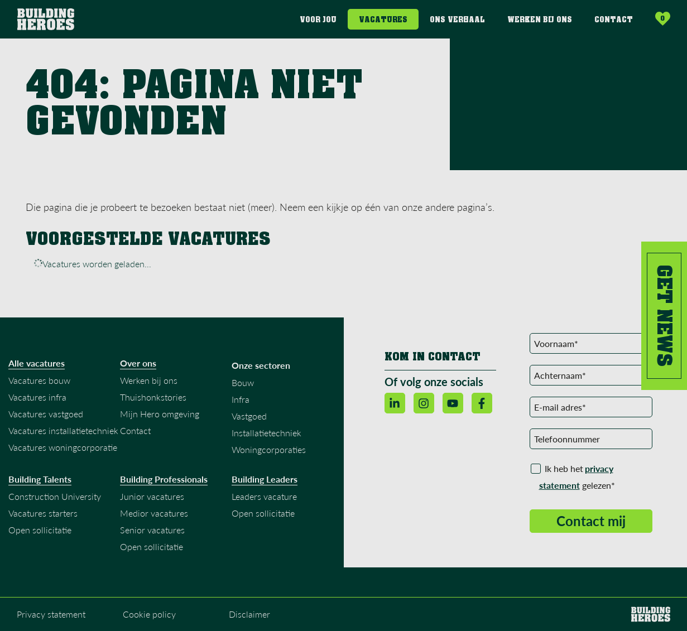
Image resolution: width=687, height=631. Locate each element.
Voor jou (318, 20)
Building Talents (39, 483)
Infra (240, 403)
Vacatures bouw (39, 384)
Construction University (54, 500)
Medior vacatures (154, 517)
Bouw (243, 387)
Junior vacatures (152, 500)
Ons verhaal (457, 20)
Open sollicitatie (39, 534)
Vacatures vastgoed (45, 418)
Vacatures (383, 20)
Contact (613, 20)
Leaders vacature (264, 500)
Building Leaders (264, 483)
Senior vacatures (152, 534)
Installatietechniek (266, 437)
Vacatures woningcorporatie (62, 451)
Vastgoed (249, 420)
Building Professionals (164, 483)
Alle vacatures (36, 367)
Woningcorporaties (269, 454)
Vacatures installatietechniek (63, 435)
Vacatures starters (43, 517)
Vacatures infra (37, 401)
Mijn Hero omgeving (159, 418)
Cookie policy (149, 618)
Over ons (138, 367)
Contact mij (591, 525)
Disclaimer (249, 618)
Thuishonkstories (153, 401)
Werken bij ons (539, 20)
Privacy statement (51, 618)
